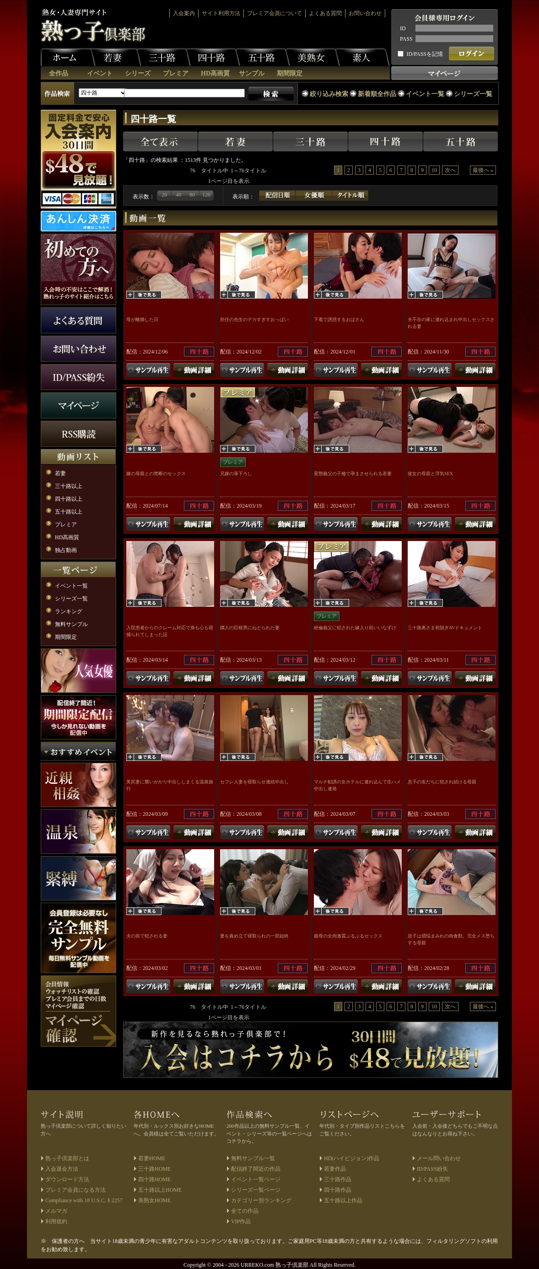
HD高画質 (215, 73)
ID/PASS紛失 (432, 1169)
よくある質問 (325, 13)
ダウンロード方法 (67, 1179)
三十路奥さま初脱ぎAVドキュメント (445, 627)
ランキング (68, 611)
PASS (406, 39)
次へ (450, 170)
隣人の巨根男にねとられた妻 (250, 627)
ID (403, 28)
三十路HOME (154, 1169)
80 (192, 195)
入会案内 (184, 13)
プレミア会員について (274, 13)
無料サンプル (71, 624)
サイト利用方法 (221, 13)
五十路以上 (68, 512)
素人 (362, 57)
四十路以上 (68, 499)
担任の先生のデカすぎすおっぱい (254, 319)
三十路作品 (337, 1179)
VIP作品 (241, 1221)
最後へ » (483, 170)
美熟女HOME (154, 1200)
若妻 (113, 57)
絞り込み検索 (329, 94)
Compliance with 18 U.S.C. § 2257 (84, 1200)
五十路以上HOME (160, 1190)
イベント (100, 73)
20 (164, 195)
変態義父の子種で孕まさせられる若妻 (353, 473)
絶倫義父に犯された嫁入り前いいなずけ (355, 627)
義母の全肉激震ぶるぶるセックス (348, 935)
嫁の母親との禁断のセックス (156, 473)
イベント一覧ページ (255, 1179)
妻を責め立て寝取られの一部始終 (254, 935)
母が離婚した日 (142, 319)
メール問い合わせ (439, 1158)
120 (206, 195)
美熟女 (312, 57)
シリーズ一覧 (473, 94)
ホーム (68, 57)
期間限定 (289, 73)
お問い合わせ (365, 13)
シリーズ (138, 73)
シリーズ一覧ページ (255, 1190)
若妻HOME (151, 1158)
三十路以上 (68, 486)
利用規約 (56, 1221)
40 (178, 195)
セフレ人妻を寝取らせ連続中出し (254, 781)
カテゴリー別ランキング (261, 1200)
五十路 (262, 57)
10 (434, 170)
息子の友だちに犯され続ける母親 (442, 781)
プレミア (176, 73)
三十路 (163, 57)
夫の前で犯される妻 (146, 935)
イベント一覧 (425, 94)
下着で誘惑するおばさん (339, 319)
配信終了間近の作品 (255, 1169)
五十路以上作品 (343, 1200)
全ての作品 (245, 1211)
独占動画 (66, 550)
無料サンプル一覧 (253, 1158)
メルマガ (56, 1211)
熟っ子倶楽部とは (67, 1158)
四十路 (212, 57)
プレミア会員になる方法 (75, 1190)
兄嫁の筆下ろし (236, 473)
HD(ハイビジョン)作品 (351, 1158)
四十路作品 (337, 1190)
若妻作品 (335, 1169)
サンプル (251, 73)
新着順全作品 (377, 94)
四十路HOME (154, 1179)
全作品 (58, 73)
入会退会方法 (61, 1169)
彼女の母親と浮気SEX (430, 473)
